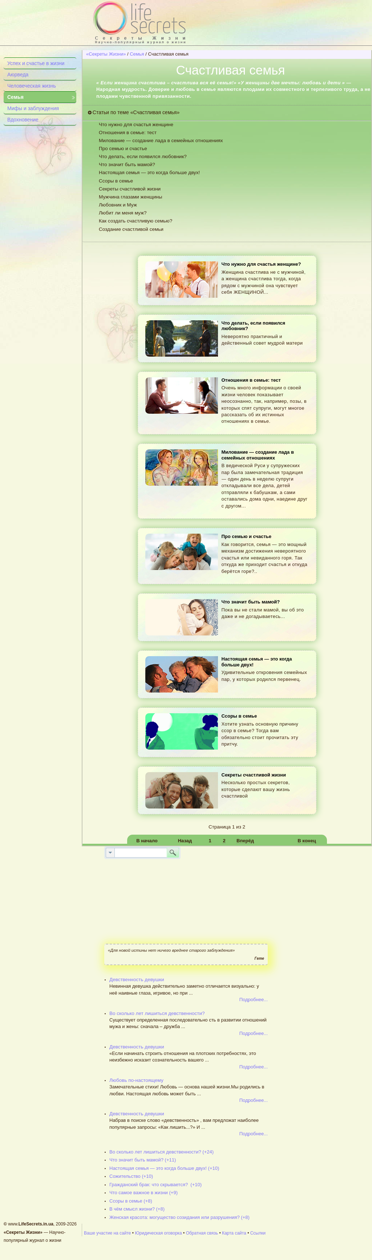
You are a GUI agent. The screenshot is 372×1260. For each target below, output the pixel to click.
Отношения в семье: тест (128, 132)
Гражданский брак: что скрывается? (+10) (155, 1184)
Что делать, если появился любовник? (143, 156)
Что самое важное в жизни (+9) (143, 1192)
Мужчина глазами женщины (130, 197)
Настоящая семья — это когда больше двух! (149, 172)
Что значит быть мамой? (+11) (142, 1160)
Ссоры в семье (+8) (130, 1201)
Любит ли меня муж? (123, 213)
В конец (307, 840)
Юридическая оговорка (158, 1233)
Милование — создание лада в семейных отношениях (161, 140)
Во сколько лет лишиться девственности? (157, 1013)
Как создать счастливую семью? (135, 221)
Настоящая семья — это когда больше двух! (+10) (164, 1168)
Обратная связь (202, 1233)
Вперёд (245, 840)
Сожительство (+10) (131, 1176)
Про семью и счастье (123, 148)
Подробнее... (253, 999)
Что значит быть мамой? (127, 164)
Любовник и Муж (118, 205)
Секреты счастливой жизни (130, 189)
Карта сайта (234, 1233)
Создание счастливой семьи (131, 229)
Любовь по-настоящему (136, 1080)
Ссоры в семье (116, 181)
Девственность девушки (136, 979)
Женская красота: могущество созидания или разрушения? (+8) (179, 1217)
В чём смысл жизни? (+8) (137, 1209)
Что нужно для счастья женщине (136, 124)
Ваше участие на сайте (107, 1233)
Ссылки (258, 1233)
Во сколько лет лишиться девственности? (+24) (161, 1152)
